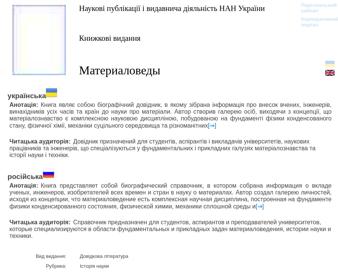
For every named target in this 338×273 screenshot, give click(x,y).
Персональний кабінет (315, 8)
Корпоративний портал (315, 22)
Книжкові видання (109, 38)
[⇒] (212, 125)
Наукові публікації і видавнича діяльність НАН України (172, 8)
